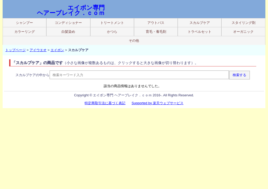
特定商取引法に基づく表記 (105, 103)
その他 (134, 41)
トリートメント (112, 23)
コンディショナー (68, 23)
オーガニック (243, 32)
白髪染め (68, 32)
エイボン (57, 50)
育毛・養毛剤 (156, 32)
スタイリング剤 (243, 23)
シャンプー (24, 23)
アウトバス (155, 23)
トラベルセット (199, 32)
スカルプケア (199, 23)
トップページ (15, 50)
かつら (112, 32)
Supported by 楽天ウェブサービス (157, 103)
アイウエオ (38, 50)
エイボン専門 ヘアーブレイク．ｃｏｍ (71, 10)
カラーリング (24, 32)
